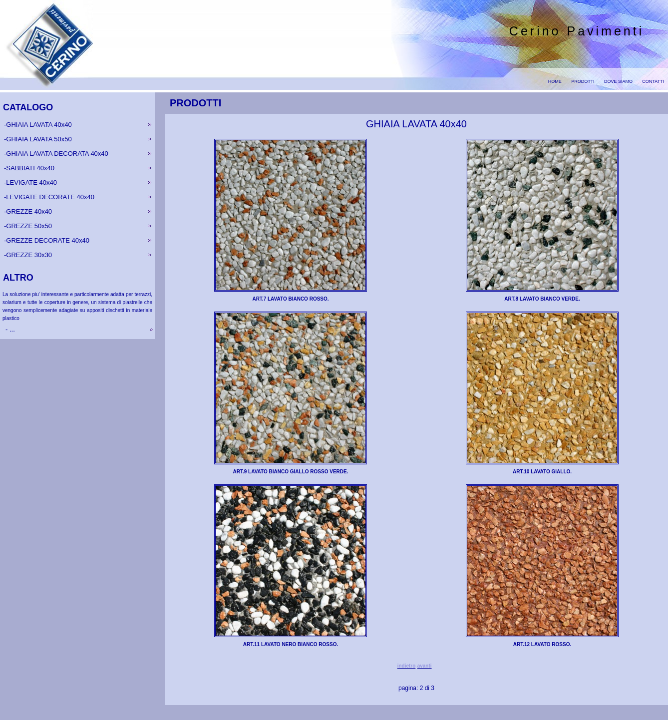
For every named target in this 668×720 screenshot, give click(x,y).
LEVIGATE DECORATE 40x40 (50, 197)
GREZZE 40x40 (29, 211)
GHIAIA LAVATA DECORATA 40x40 (57, 153)
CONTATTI (653, 81)
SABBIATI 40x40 (30, 168)
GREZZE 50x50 (29, 226)
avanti (424, 666)
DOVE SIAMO (618, 81)
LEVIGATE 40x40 (31, 182)
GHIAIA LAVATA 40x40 (38, 124)
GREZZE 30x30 (29, 255)
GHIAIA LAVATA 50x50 (38, 139)
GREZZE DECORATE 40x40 (47, 240)
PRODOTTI (583, 81)
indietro (406, 666)
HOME (555, 81)
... (10, 329)
